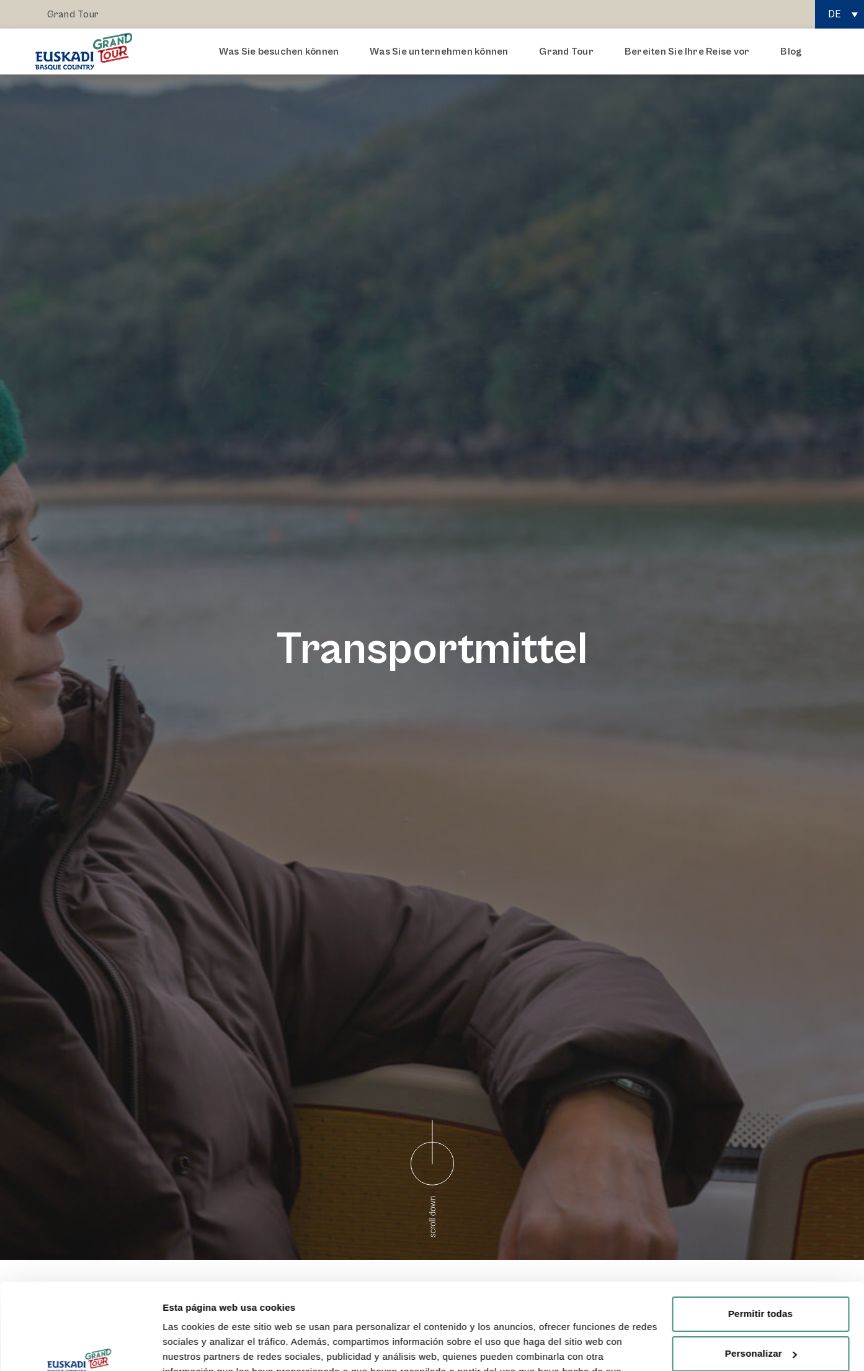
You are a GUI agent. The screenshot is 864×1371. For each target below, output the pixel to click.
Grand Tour (73, 14)
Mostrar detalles (199, 1346)
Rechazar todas (760, 1319)
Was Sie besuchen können (282, 51)
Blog (790, 51)
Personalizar (761, 1279)
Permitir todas (760, 1239)
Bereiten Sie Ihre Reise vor (690, 51)
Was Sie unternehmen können (442, 51)
